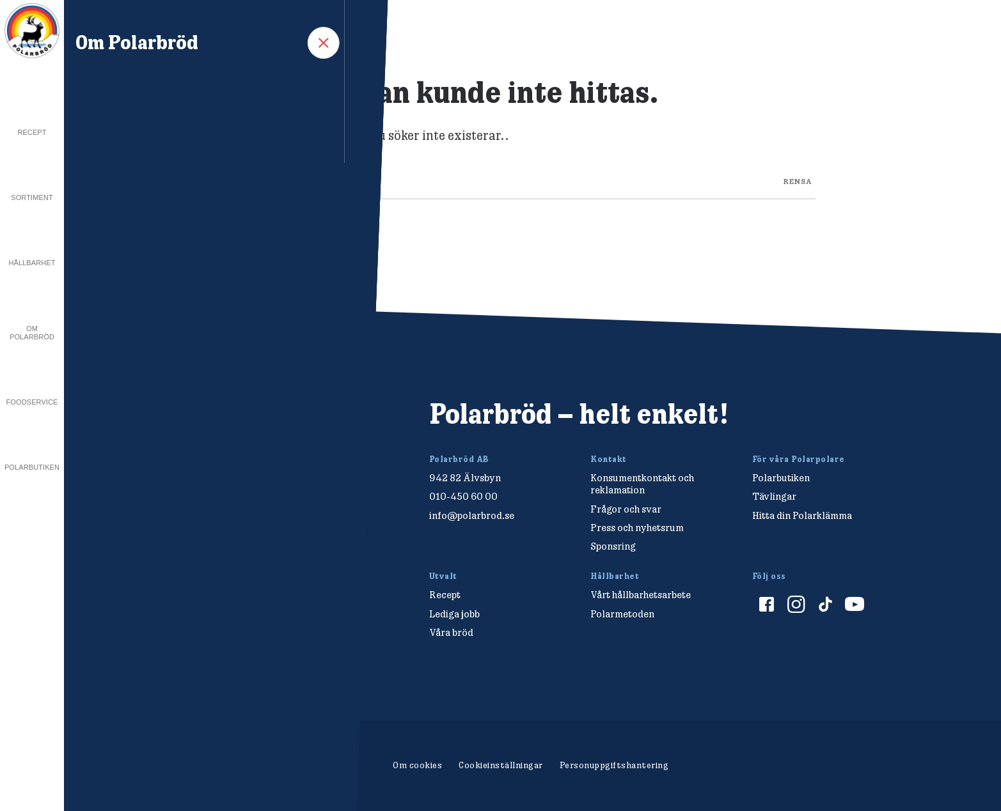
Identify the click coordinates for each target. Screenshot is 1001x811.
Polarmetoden (622, 614)
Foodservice (32, 402)
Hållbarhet (31, 262)
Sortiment (31, 197)
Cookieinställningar (501, 765)
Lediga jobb (454, 614)
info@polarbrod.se (471, 515)
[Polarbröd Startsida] (186, 428)
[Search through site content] (532, 178)
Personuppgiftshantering (614, 765)
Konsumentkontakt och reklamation (642, 484)
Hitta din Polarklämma (802, 515)
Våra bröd (451, 632)
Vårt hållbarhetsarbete (640, 595)
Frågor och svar (625, 509)
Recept (31, 132)
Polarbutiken (31, 467)
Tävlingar (774, 496)
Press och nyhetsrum (637, 527)
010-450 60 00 (463, 496)
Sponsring (613, 546)
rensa (798, 180)
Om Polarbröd (32, 333)
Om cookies (417, 765)
